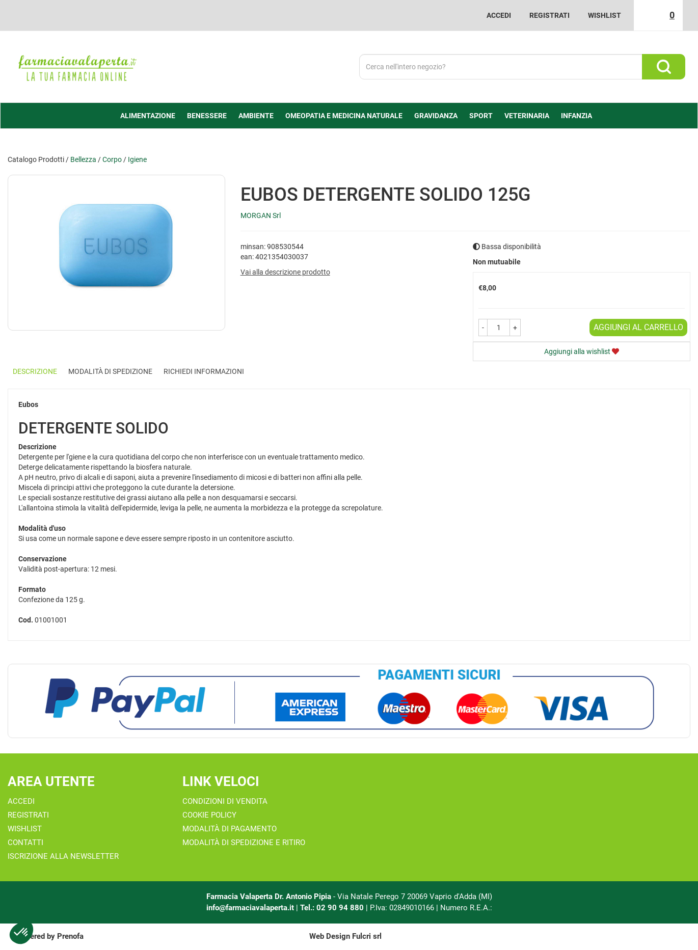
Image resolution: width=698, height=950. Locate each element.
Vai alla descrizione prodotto (285, 272)
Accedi (499, 15)
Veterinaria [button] (526, 116)
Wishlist (604, 15)
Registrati (549, 15)
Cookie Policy (209, 815)
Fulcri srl (367, 936)
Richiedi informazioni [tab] (204, 371)
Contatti (25, 842)
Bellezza (83, 159)
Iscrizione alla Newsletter (63, 856)
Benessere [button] (207, 116)
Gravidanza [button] (436, 116)
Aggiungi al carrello (638, 327)
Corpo (112, 159)
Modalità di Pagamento (229, 828)
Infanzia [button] (576, 116)
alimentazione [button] (147, 116)
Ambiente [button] (256, 116)
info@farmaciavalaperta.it (250, 907)
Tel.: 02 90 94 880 (333, 907)
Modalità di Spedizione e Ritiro (243, 842)
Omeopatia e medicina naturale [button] (343, 116)
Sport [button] (481, 116)
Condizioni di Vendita (224, 801)
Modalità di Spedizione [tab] (110, 371)
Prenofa (70, 936)
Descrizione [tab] (35, 371)
